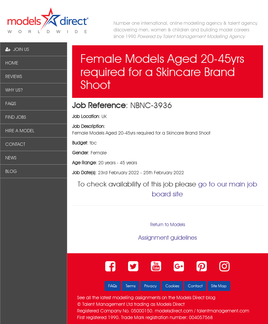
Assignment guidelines (167, 237)
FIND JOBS (15, 117)
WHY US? (13, 90)
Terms (131, 285)
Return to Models (167, 224)
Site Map (219, 285)
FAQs (112, 285)
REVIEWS (13, 76)
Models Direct (190, 297)
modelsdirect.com (174, 310)
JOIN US (17, 49)
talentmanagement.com (223, 310)
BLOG (11, 171)
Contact (195, 285)
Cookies (172, 285)
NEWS (11, 157)
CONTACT (15, 144)
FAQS (10, 103)
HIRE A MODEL (19, 130)
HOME (11, 62)
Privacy (150, 285)
